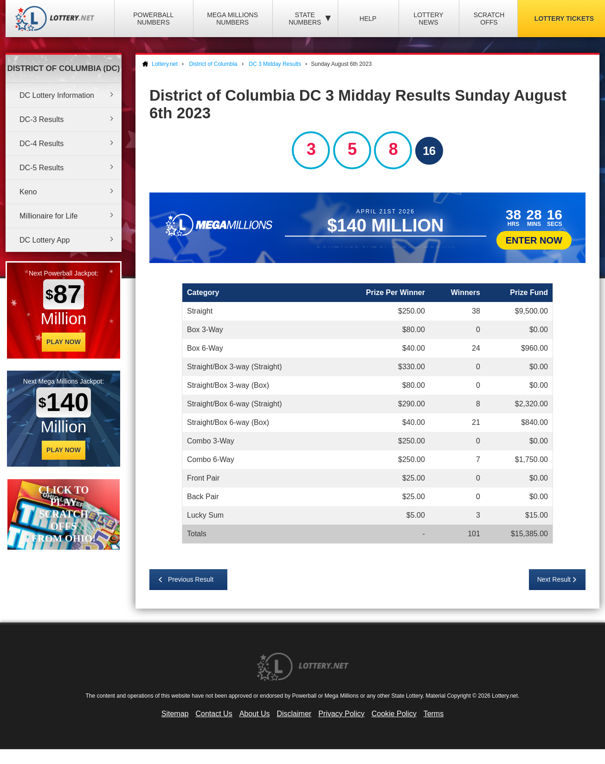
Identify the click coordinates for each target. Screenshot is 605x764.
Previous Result (190, 579)
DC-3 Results (41, 119)
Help (368, 18)
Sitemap (175, 714)
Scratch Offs (489, 18)
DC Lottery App (44, 240)
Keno (28, 192)
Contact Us (214, 714)
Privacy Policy (341, 714)
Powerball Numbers (153, 18)
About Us (254, 714)
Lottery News (428, 18)
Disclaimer (294, 714)
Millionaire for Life (48, 216)
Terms (434, 714)
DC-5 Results (41, 168)
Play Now (63, 342)
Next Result (554, 579)
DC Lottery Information (56, 95)
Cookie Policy (394, 714)
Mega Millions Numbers (232, 18)
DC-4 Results (41, 144)
